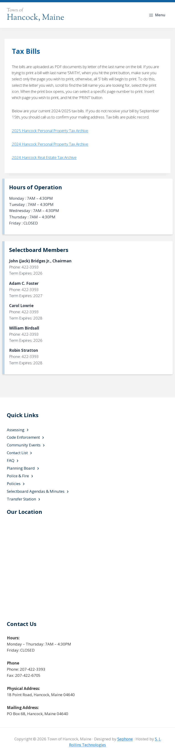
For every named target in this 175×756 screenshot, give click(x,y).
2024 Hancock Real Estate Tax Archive (44, 157)
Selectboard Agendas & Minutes (35, 491)
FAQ (10, 460)
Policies (14, 483)
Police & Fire (18, 475)
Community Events (24, 445)
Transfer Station (21, 499)
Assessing (15, 429)
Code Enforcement (23, 437)
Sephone (125, 738)
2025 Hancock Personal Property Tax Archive (50, 130)
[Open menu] (157, 15)
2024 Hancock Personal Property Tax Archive (50, 144)
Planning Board (21, 468)
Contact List (17, 452)
